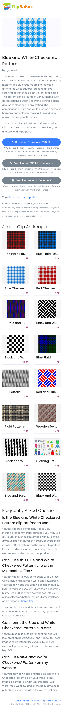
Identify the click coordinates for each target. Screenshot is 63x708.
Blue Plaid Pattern (49, 254)
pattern (33, 197)
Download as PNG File (31, 163)
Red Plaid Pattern (17, 254)
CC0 (23, 203)
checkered (22, 197)
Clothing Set (45, 461)
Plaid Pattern (14, 426)
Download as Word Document (31, 180)
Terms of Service (53, 701)
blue (11, 197)
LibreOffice (27, 601)
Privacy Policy (37, 701)
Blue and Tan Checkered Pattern (29, 495)
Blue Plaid (43, 357)
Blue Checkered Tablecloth (25, 288)
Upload (26, 701)
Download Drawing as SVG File (31, 142)
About (18, 701)
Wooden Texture (48, 426)
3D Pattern (12, 392)
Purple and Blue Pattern (22, 323)
